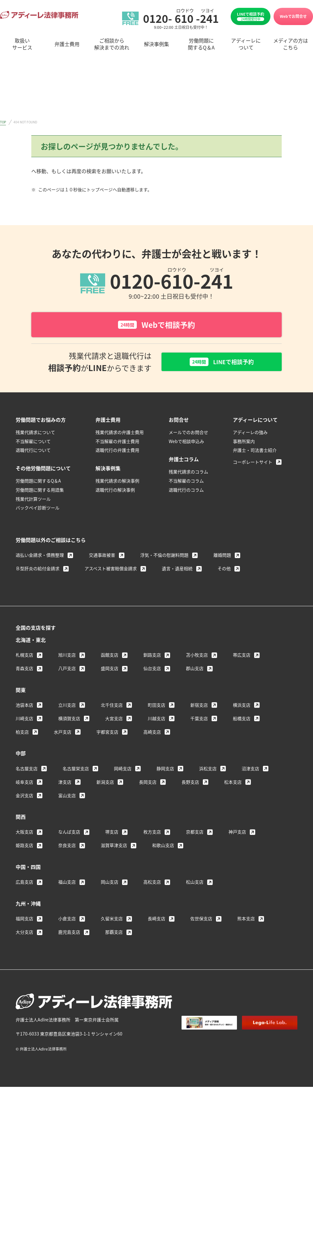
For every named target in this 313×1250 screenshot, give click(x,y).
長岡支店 (147, 783)
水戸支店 (62, 733)
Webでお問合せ (293, 16)
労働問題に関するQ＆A (38, 482)
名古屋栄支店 (76, 770)
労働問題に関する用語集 (40, 491)
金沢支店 (24, 797)
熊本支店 (246, 920)
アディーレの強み (250, 434)
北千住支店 (112, 706)
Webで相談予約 (156, 324)
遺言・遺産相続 (177, 570)
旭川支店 (67, 656)
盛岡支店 (109, 670)
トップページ (46, 171)
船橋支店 (241, 720)
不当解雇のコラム (186, 482)
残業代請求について (35, 434)
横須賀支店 (69, 720)
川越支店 (156, 720)
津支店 (64, 783)
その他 (224, 570)
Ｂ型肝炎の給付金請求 (37, 570)
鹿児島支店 (69, 933)
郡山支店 (194, 670)
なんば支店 (69, 833)
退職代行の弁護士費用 (117, 451)
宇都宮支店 (107, 733)
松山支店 (194, 883)
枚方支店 (152, 833)
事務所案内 (244, 443)
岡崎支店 (122, 770)
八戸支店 (67, 670)
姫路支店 (24, 847)
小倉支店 (67, 920)
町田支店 (156, 706)
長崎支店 (156, 920)
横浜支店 (241, 706)
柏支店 (22, 733)
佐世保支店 (201, 920)
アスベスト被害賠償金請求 (111, 570)
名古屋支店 (27, 770)
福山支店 (67, 883)
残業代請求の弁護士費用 (119, 434)
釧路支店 (152, 656)
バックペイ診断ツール (37, 509)
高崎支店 (152, 733)
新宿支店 (199, 706)
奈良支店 (67, 847)
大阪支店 (24, 833)
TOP (3, 122)
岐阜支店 (24, 783)
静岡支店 (165, 770)
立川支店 (67, 706)
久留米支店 (112, 920)
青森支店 (24, 670)
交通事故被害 (102, 556)
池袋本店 (24, 706)
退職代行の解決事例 (115, 491)
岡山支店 (109, 883)
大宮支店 (114, 720)
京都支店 (194, 833)
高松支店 (152, 883)
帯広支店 (241, 656)
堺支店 (111, 833)
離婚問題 (222, 556)
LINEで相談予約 (250, 16)
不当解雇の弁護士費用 (117, 443)
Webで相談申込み (186, 443)
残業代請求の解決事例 (117, 482)
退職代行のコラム (186, 491)
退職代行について (33, 451)
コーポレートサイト (252, 463)
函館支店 (109, 656)
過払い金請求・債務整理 (40, 556)
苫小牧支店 (197, 656)
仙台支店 (152, 670)
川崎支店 (24, 720)
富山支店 (67, 797)
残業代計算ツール (33, 500)
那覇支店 (114, 933)
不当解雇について (33, 443)
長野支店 (190, 783)
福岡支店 (24, 920)
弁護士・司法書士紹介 (255, 451)
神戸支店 (237, 833)
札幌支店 (24, 656)
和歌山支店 (163, 847)
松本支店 (233, 783)
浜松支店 (208, 770)
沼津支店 (250, 770)
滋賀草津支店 (114, 847)
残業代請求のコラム (188, 473)
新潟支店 (105, 783)
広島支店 (24, 883)
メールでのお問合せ (188, 434)
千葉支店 (199, 720)
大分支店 (24, 933)
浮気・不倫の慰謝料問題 (164, 556)
